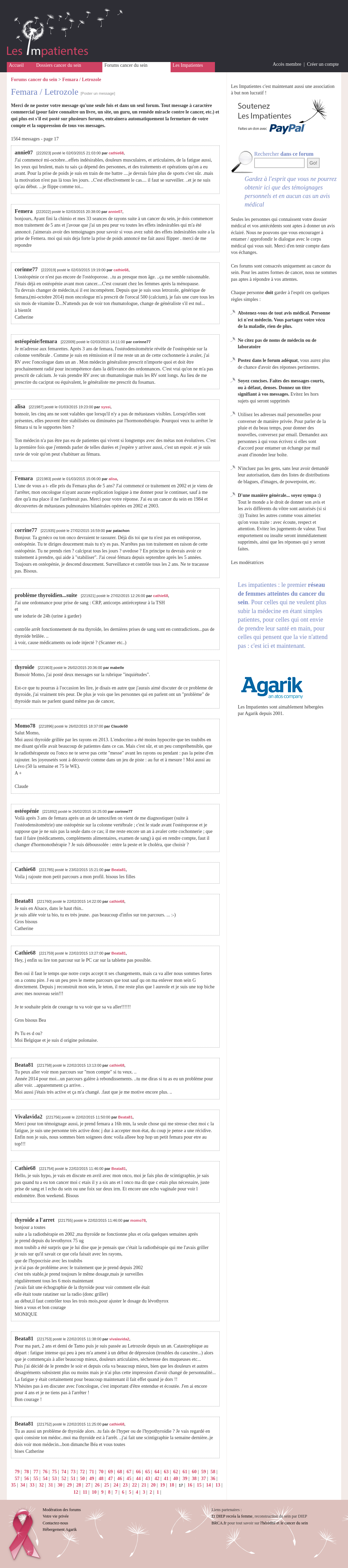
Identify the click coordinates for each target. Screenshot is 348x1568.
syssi (106, 407)
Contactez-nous (55, 1523)
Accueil (16, 65)
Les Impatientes (188, 65)
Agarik (251, 713)
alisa (112, 479)
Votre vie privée (56, 1516)
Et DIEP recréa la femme (232, 1516)
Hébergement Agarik (60, 1529)
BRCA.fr (219, 1523)
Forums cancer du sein (125, 65)
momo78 (138, 1220)
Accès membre (287, 64)
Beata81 (118, 870)
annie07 (115, 212)
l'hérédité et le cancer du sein (284, 1523)
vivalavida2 (119, 1339)
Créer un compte (323, 64)
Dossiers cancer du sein (58, 65)
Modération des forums (62, 1509)
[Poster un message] (98, 93)
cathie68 (116, 153)
